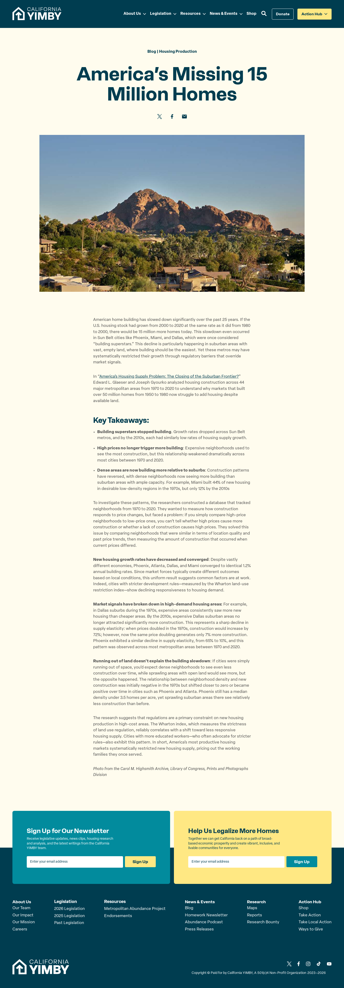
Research (256, 901)
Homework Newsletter (206, 915)
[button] (264, 14)
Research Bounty (263, 922)
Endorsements (118, 916)
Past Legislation (69, 923)
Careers (19, 929)
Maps (252, 908)
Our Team (21, 908)
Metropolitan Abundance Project (135, 909)
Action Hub (310, 901)
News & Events (200, 901)
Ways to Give (311, 929)
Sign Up (140, 862)
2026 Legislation (69, 909)
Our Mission (23, 922)
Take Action (310, 915)
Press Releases (199, 929)
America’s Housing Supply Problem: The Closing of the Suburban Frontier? (169, 377)
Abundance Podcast (204, 922)
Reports (254, 915)
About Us (21, 901)
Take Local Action (315, 922)
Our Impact (22, 915)
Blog (189, 908)
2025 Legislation (69, 916)
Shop (303, 908)
